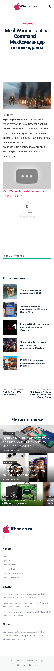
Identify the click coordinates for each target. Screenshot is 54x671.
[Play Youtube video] (27, 175)
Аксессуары (9, 434)
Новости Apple (10, 462)
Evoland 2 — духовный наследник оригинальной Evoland (32, 363)
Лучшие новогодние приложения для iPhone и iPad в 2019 (33, 309)
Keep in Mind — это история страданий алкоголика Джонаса (34, 327)
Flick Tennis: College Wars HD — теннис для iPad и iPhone (40, 394)
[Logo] (27, 6)
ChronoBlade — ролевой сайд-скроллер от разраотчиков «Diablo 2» (33, 345)
